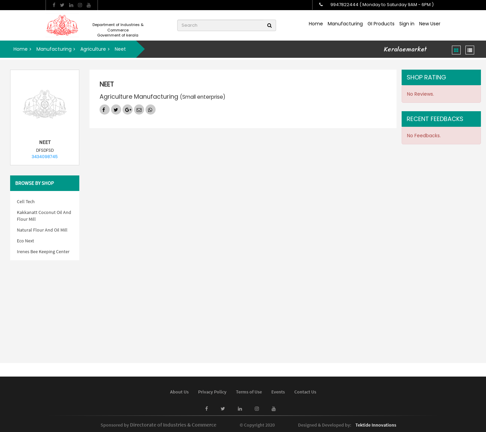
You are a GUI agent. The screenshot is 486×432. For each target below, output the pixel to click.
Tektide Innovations (375, 425)
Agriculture (93, 49)
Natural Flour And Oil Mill (42, 230)
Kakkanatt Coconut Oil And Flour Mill (44, 215)
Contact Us (305, 392)
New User (429, 23)
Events (278, 392)
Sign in (406, 23)
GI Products (381, 23)
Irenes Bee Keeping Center (43, 251)
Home (316, 23)
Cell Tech (26, 201)
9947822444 (344, 4)
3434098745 (45, 157)
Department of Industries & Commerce (117, 27)
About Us (179, 392)
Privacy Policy (212, 392)
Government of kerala (117, 35)
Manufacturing (345, 23)
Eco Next (25, 241)
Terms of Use (249, 392)
